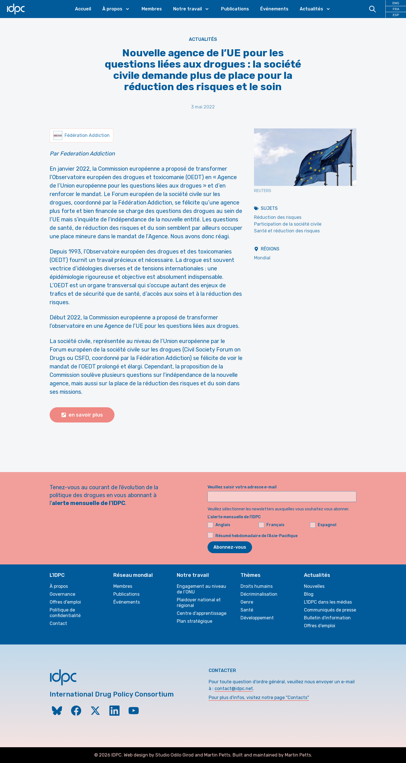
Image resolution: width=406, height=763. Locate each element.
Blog (309, 594)
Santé (246, 610)
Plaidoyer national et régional (199, 602)
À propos (59, 586)
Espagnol (323, 525)
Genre (246, 602)
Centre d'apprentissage (201, 613)
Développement (257, 617)
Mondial (262, 258)
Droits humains (256, 586)
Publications (235, 9)
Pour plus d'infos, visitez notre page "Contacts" (259, 697)
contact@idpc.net (234, 688)
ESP (396, 15)
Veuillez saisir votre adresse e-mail (242, 487)
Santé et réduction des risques (287, 230)
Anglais (219, 525)
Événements (274, 9)
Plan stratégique (194, 621)
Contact (58, 623)
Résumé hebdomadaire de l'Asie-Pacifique (256, 535)
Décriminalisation (258, 594)
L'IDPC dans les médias (328, 602)
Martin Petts (217, 755)
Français (271, 525)
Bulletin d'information (327, 617)
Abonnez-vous (229, 547)
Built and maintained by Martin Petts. (272, 755)
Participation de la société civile (287, 224)
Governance (62, 594)
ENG (395, 3)
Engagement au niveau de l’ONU (201, 589)
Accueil (83, 9)
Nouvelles (314, 586)
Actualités (203, 39)
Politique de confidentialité (65, 612)
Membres (152, 9)
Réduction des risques (277, 217)
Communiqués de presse (330, 610)
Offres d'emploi (65, 602)
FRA (396, 9)
